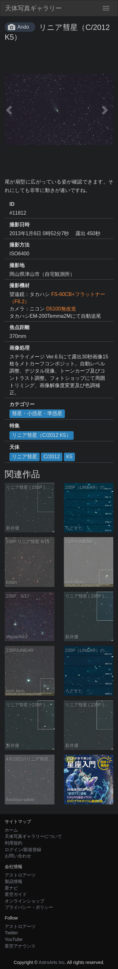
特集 (14, 425)
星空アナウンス (20, 946)
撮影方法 (19, 244)
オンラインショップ (24, 900)
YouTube (14, 939)
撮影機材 (19, 285)
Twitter (11, 932)
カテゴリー (22, 404)
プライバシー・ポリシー (29, 907)
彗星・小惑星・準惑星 (37, 413)
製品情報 (13, 881)
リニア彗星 (24, 456)
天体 (14, 447)
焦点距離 (19, 327)
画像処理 (19, 348)
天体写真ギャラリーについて (33, 836)
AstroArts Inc (52, 962)
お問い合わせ (18, 855)
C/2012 (51, 456)
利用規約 (13, 842)
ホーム (11, 830)
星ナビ (11, 888)
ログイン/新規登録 (23, 849)
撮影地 (17, 265)
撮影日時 (19, 224)
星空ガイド (16, 894)
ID (11, 204)
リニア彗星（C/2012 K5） (41, 435)
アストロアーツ (20, 875)
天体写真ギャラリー (33, 8)
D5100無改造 (61, 308)
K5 (69, 456)
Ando (23, 27)
